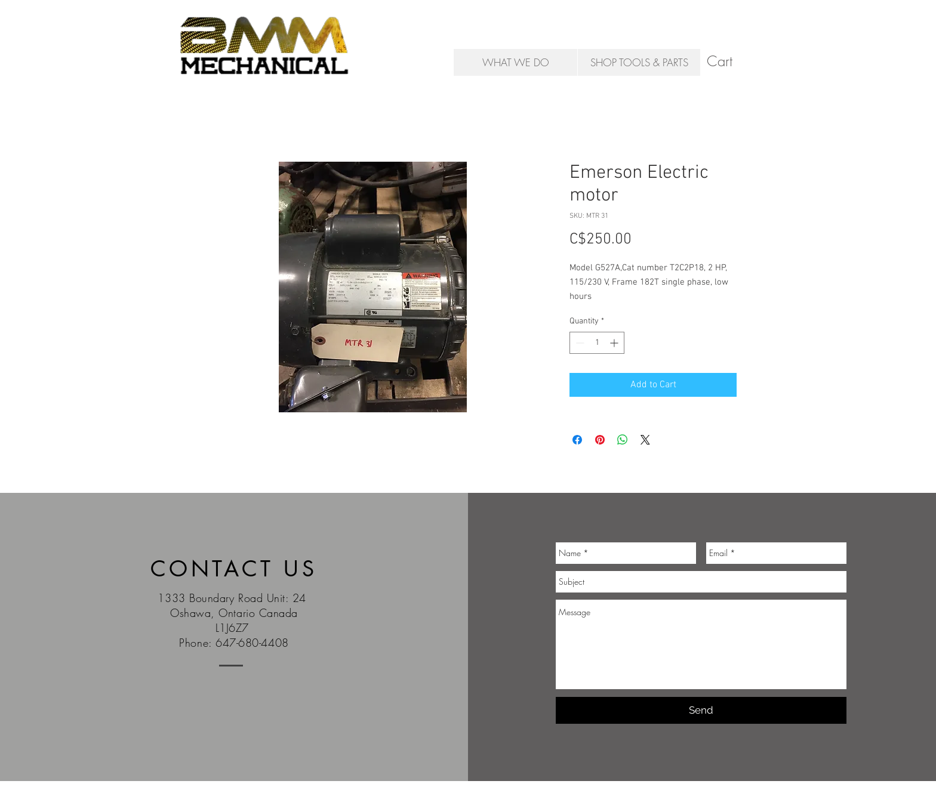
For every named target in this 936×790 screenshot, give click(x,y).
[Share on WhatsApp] (622, 440)
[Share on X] (645, 440)
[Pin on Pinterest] (600, 440)
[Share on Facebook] (577, 440)
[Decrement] (578, 342)
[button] (730, 61)
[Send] (701, 710)
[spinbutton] (597, 342)
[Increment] (615, 342)
